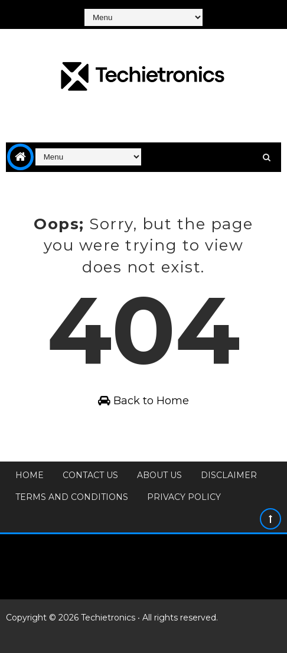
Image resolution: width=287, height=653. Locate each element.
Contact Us (90, 475)
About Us (159, 475)
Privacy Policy (184, 497)
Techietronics (108, 617)
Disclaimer (229, 475)
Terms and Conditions (71, 497)
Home (29, 475)
